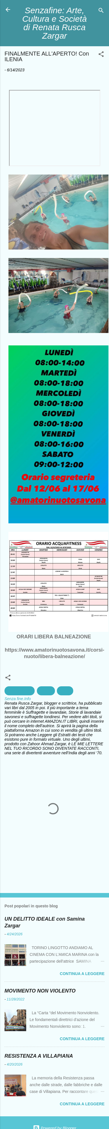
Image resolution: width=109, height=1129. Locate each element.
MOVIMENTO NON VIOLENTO (40, 991)
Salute (65, 691)
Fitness (45, 691)
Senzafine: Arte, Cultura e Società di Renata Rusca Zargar (54, 23)
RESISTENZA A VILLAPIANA (39, 1056)
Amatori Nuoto (19, 691)
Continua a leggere (82, 973)
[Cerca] (101, 11)
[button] (101, 55)
